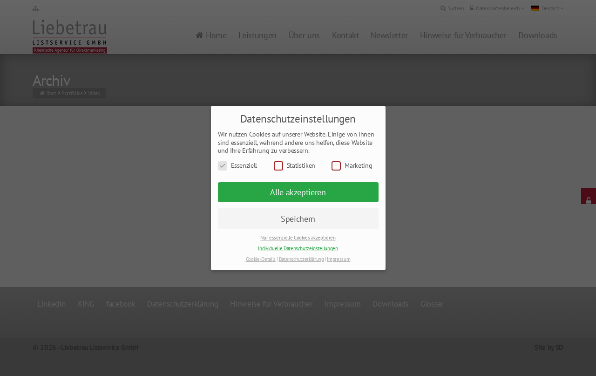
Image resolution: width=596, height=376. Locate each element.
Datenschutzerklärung (301, 259)
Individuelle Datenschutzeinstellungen (298, 248)
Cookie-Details (261, 259)
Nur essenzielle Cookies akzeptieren (297, 237)
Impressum (338, 259)
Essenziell (237, 165)
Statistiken (294, 165)
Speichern (298, 218)
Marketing (352, 165)
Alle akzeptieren (298, 192)
